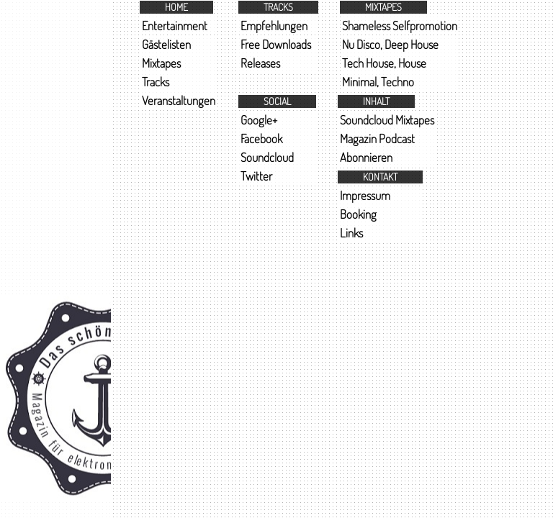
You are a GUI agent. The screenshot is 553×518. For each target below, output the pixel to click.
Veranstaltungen (178, 100)
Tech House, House (384, 63)
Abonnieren (366, 157)
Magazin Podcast (377, 138)
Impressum (365, 195)
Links (351, 232)
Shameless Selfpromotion (399, 25)
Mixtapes (161, 63)
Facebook (261, 138)
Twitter (256, 175)
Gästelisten (166, 44)
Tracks (155, 81)
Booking (358, 214)
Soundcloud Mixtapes (387, 119)
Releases (260, 63)
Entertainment (174, 25)
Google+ (258, 119)
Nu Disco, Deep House (390, 44)
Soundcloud (267, 157)
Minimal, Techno (378, 81)
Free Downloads (275, 44)
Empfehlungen (273, 25)
